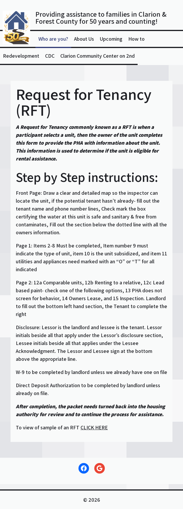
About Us (84, 38)
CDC (49, 55)
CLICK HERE (94, 427)
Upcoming (111, 38)
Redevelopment (21, 55)
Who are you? (53, 38)
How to (136, 38)
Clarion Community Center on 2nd (97, 55)
